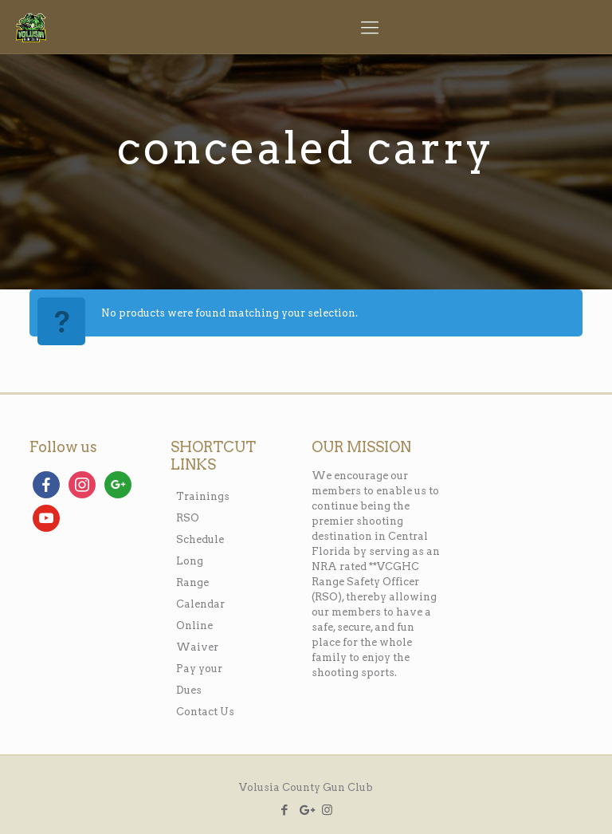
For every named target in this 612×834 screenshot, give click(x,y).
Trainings (203, 496)
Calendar (200, 604)
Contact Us (205, 712)
